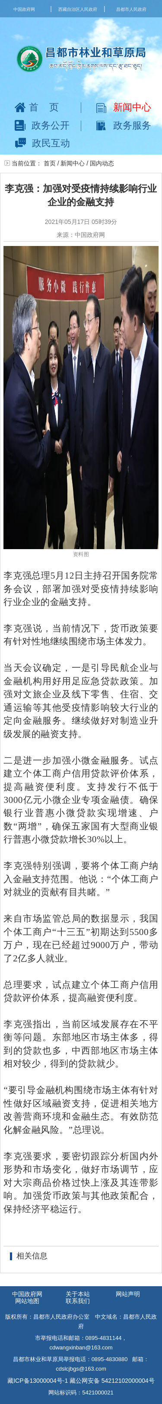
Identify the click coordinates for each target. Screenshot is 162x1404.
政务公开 (42, 125)
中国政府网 (24, 9)
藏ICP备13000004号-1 (37, 1380)
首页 (42, 107)
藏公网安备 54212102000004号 (112, 1380)
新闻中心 (123, 107)
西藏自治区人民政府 (77, 9)
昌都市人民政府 (131, 9)
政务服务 (123, 125)
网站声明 (128, 1294)
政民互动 (42, 143)
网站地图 (27, 1300)
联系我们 (78, 1300)
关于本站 (78, 1294)
